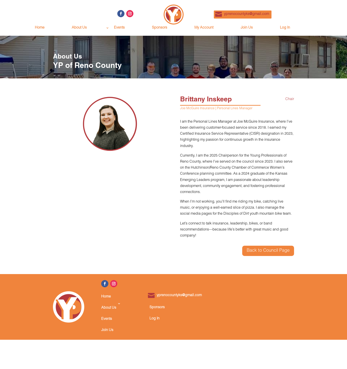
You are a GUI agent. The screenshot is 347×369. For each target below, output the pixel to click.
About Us (79, 28)
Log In (285, 28)
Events (119, 28)
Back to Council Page (268, 251)
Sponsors (159, 28)
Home (39, 28)
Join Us (247, 28)
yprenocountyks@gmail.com (246, 14)
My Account (203, 28)
